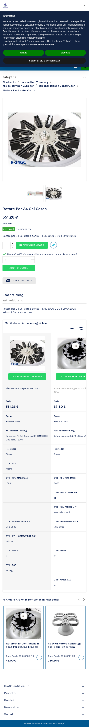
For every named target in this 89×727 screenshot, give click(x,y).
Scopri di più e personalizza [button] (44, 60)
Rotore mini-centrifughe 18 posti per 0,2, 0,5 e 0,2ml (23, 645)
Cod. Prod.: (12, 655)
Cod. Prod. (8, 229)
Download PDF (19, 281)
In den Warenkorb (31, 245)
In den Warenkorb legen (27, 376)
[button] (84, 5)
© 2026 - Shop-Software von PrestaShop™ (44, 723)
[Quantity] (16, 259)
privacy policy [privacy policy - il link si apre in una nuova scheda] (15, 24)
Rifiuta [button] (23, 52)
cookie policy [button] (77, 28)
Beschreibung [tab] (12, 295)
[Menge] (6, 245)
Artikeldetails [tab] (13, 300)
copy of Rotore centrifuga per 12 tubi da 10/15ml (64, 645)
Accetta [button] (65, 52)
